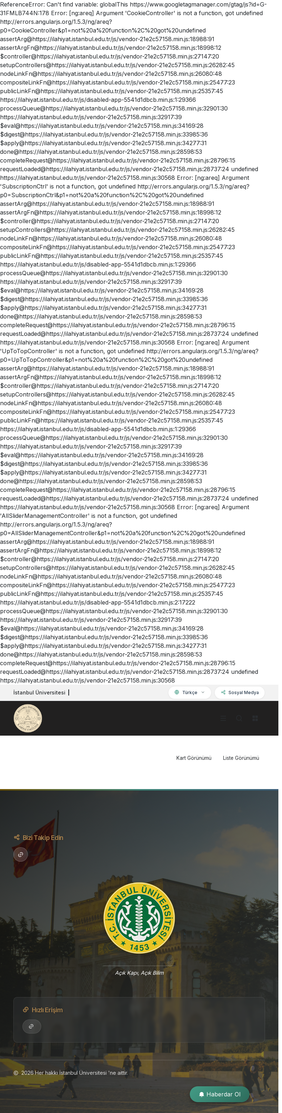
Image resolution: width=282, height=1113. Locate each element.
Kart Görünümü (194, 758)
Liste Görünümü (241, 758)
